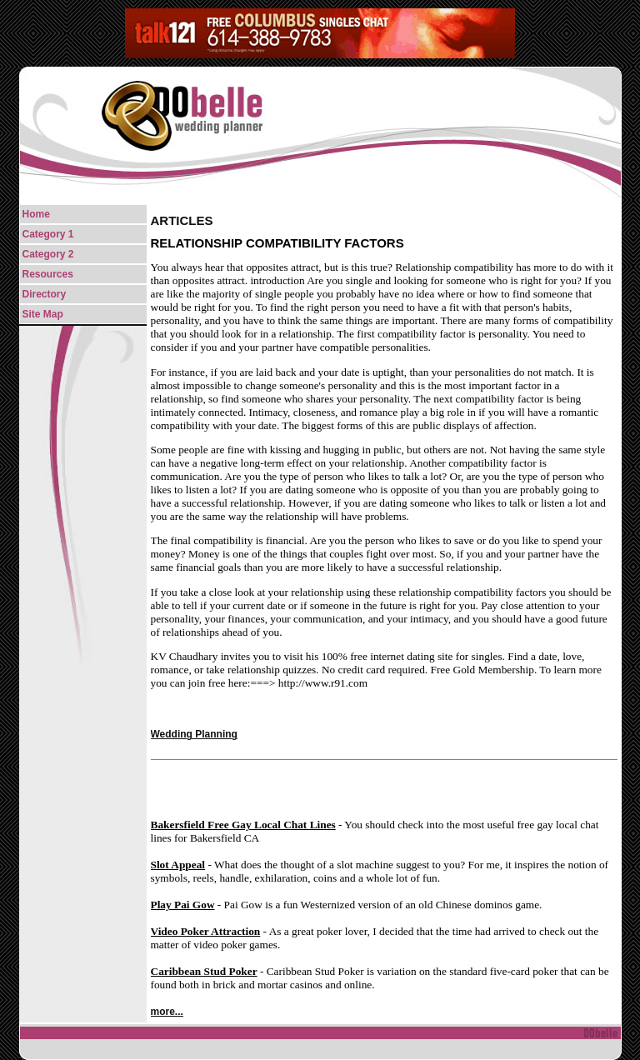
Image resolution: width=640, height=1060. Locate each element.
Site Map (42, 314)
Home (36, 214)
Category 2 (48, 254)
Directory (44, 294)
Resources (47, 274)
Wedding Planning (194, 734)
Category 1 (48, 234)
